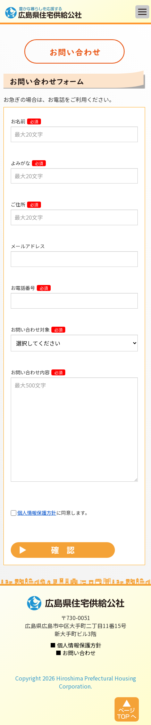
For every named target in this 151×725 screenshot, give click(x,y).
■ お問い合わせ (76, 653)
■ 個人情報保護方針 (75, 645)
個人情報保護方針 (36, 512)
